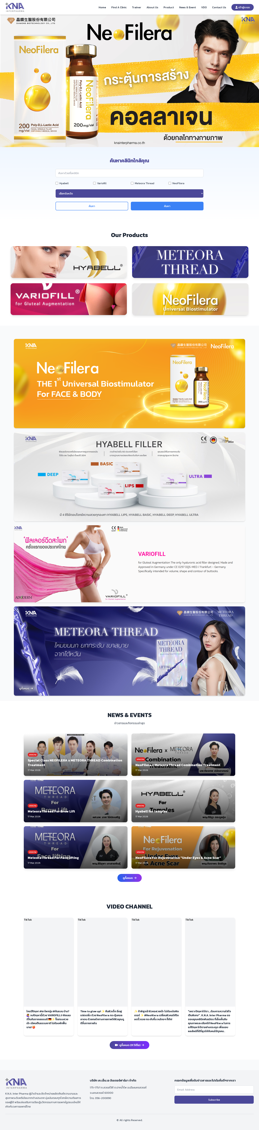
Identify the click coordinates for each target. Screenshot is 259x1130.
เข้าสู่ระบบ (242, 7)
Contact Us (219, 7)
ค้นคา (92, 206)
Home (102, 7)
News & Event (187, 7)
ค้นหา (167, 206)
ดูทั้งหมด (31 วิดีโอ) (129, 1045)
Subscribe (214, 1100)
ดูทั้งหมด (26, 688)
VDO (204, 7)
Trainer (136, 7)
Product (169, 7)
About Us (152, 7)
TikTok (28, 920)
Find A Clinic (119, 7)
